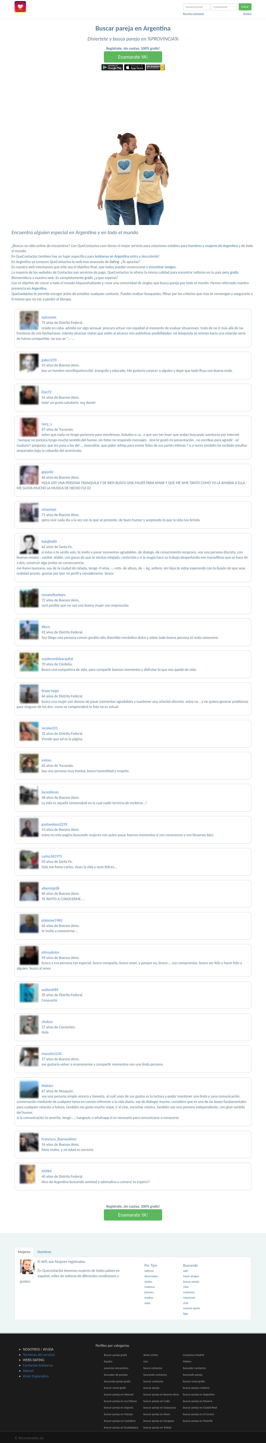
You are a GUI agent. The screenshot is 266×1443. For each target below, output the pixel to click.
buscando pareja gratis (117, 1381)
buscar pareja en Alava (156, 1414)
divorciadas (151, 1276)
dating (114, 261)
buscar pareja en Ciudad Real (200, 1407)
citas (185, 1287)
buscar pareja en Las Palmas (120, 1401)
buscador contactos (194, 1368)
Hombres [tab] (44, 1252)
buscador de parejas (116, 1375)
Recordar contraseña (193, 13)
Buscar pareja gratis (115, 1355)
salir (185, 1271)
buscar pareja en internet (119, 1394)
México (187, 1361)
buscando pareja (192, 1375)
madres (148, 1297)
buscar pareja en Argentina (199, 1394)
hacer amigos (191, 1276)
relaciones (189, 1297)
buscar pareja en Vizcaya (118, 1414)
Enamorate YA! (133, 57)
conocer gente (191, 1308)
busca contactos (152, 1368)
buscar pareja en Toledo (157, 1427)
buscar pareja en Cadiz (156, 1401)
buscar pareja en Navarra (197, 1401)
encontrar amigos (162, 267)
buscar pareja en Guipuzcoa (159, 1407)
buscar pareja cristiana (196, 1388)
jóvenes (149, 1292)
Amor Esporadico (36, 1376)
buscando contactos (155, 1375)
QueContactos (22, 293)
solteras (149, 1271)
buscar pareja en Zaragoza (158, 1421)
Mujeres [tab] (24, 1252)
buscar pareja (191, 1281)
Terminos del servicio (39, 1354)
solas (147, 1303)
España (108, 1361)
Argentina (39, 288)
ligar (185, 1313)
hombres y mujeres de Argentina (213, 245)
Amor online (150, 1355)
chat (185, 1303)
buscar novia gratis (194, 1381)
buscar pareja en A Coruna (198, 1414)
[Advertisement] (133, 102)
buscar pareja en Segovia (118, 1407)
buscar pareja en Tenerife (198, 1421)
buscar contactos (153, 1381)
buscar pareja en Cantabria (119, 1421)
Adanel (28, 1370)
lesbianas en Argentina (112, 256)
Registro (247, 13)
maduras (149, 1287)
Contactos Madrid (193, 1355)
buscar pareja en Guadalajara (121, 1427)
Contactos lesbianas (38, 1365)
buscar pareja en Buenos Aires (161, 1394)
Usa (145, 1361)
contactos (189, 1292)
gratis (234, 272)
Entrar (245, 7)
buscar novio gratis (115, 1388)
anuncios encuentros (116, 1368)
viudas (148, 1281)
